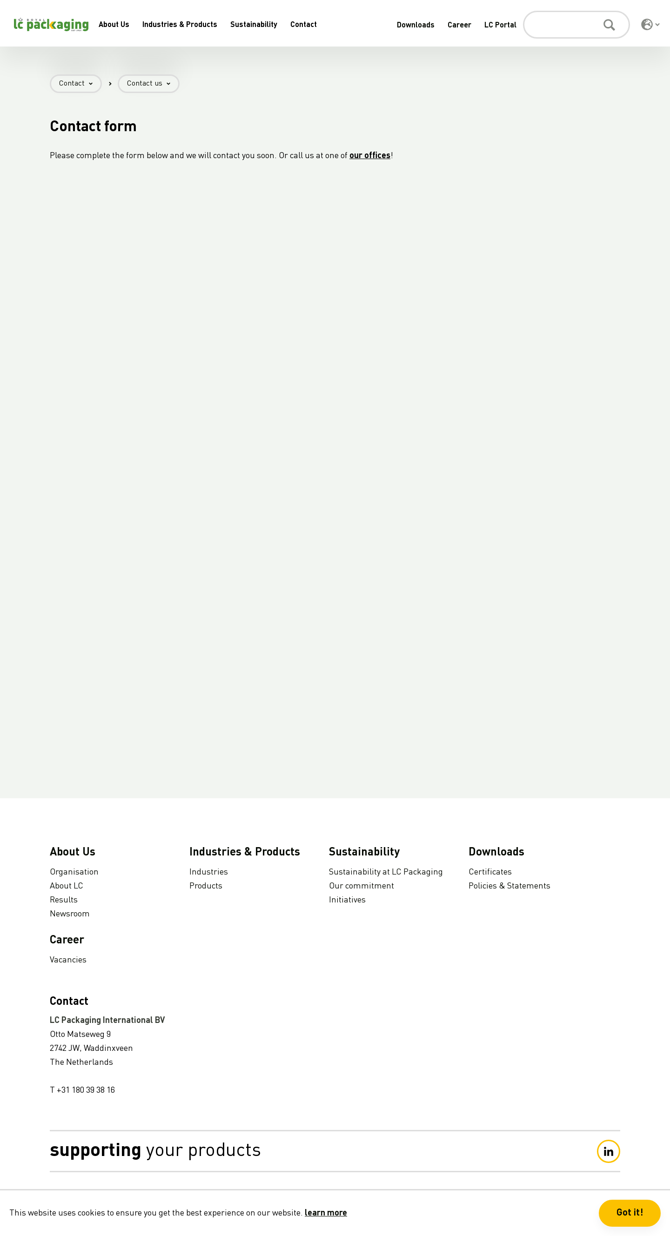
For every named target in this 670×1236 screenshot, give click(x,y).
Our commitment (361, 886)
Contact (303, 25)
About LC (66, 886)
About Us (114, 25)
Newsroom (70, 914)
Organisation (74, 872)
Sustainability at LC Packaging (386, 872)
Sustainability (253, 25)
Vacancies (68, 960)
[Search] (576, 25)
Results (64, 900)
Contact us (153, 84)
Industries (208, 872)
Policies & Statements (509, 886)
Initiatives (347, 900)
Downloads (416, 25)
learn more (326, 1213)
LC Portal (500, 25)
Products (205, 886)
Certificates (490, 872)
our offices (369, 156)
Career (459, 25)
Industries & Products (179, 25)
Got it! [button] (629, 1213)
